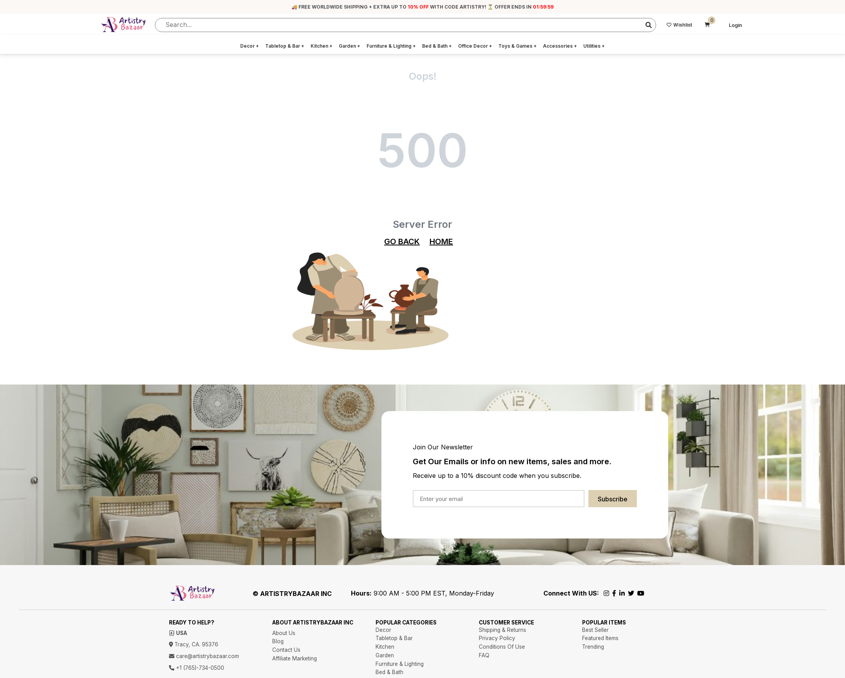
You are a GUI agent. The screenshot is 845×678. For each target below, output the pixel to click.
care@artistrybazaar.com (204, 656)
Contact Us (286, 650)
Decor (249, 46)
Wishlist (679, 25)
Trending (593, 647)
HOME (441, 241)
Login (735, 25)
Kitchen (322, 46)
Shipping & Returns (502, 630)
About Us (283, 633)
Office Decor (475, 46)
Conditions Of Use (502, 647)
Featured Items (600, 638)
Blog (278, 641)
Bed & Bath (437, 46)
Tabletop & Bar (284, 46)
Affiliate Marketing (294, 658)
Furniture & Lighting (391, 46)
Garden (349, 46)
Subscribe (612, 499)
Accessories (560, 46)
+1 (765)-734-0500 (196, 668)
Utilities (594, 46)
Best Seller (595, 630)
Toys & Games (517, 46)
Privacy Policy (497, 638)
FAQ (484, 655)
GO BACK (402, 241)
